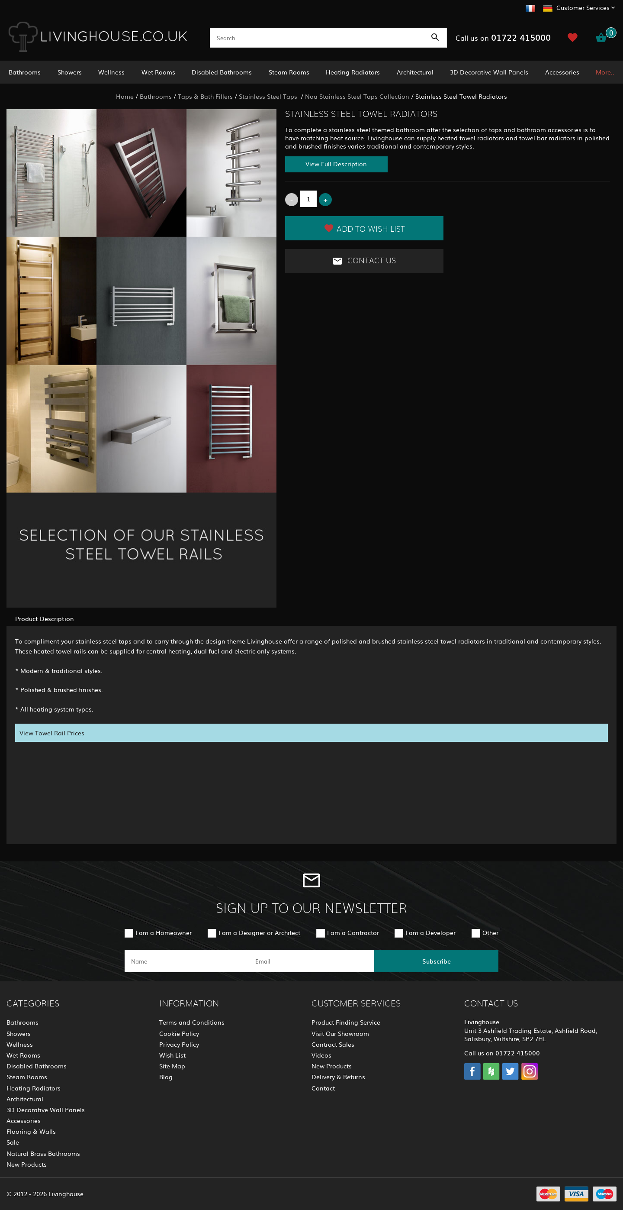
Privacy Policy (179, 1044)
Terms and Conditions (192, 1022)
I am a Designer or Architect (259, 932)
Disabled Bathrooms (222, 72)
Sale (12, 1142)
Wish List (172, 1055)
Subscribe (436, 961)
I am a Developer (430, 932)
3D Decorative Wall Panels (489, 72)
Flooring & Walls (31, 1131)
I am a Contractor (353, 932)
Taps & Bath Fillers (205, 96)
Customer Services (583, 7)
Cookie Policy (179, 1033)
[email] (311, 961)
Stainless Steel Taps (269, 96)
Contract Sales (333, 1044)
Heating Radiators (353, 72)
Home (125, 96)
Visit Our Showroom (340, 1033)
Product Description (44, 618)
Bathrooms (25, 72)
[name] (187, 961)
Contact (323, 1088)
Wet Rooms (158, 72)
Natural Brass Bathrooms (43, 1153)
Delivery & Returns (338, 1076)
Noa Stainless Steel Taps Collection (357, 96)
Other (490, 932)
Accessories (562, 72)
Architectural (415, 72)
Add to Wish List (364, 228)
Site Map (172, 1065)
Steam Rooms (289, 72)
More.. (605, 72)
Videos (321, 1055)
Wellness (111, 72)
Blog (166, 1076)
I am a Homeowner (163, 932)
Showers (70, 72)
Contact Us (364, 261)
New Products (26, 1164)
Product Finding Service (346, 1022)
